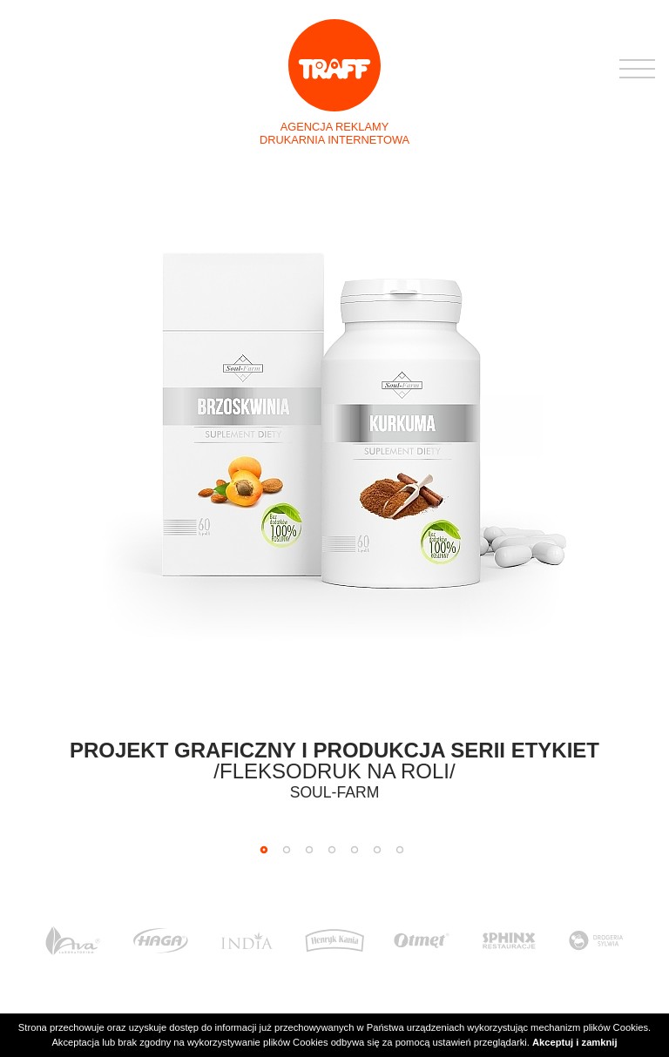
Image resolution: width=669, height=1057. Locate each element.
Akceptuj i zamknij (575, 1042)
